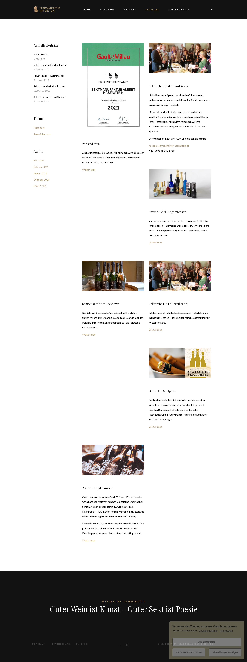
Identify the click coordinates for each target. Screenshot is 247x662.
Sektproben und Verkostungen (169, 86)
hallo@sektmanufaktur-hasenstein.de (169, 145)
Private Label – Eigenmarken (167, 212)
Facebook (82, 644)
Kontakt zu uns (179, 9)
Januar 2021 (40, 173)
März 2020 (40, 186)
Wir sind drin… (91, 144)
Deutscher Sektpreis (162, 391)
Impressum (38, 644)
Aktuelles (152, 9)
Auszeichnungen (42, 133)
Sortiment (107, 9)
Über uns (130, 9)
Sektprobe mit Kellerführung (168, 304)
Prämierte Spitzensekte (97, 488)
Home (87, 9)
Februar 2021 (41, 166)
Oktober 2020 (41, 179)
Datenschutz (61, 644)
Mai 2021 (39, 160)
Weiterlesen (88, 169)
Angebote (39, 127)
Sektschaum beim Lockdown (100, 304)
